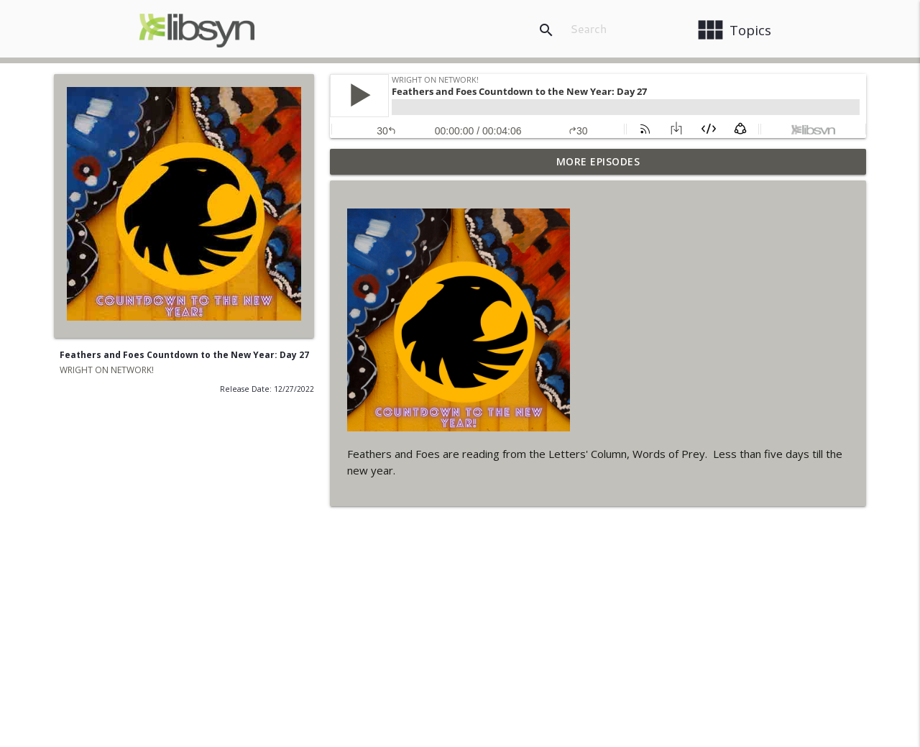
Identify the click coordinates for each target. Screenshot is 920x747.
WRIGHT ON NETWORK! (107, 370)
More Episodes (598, 161)
